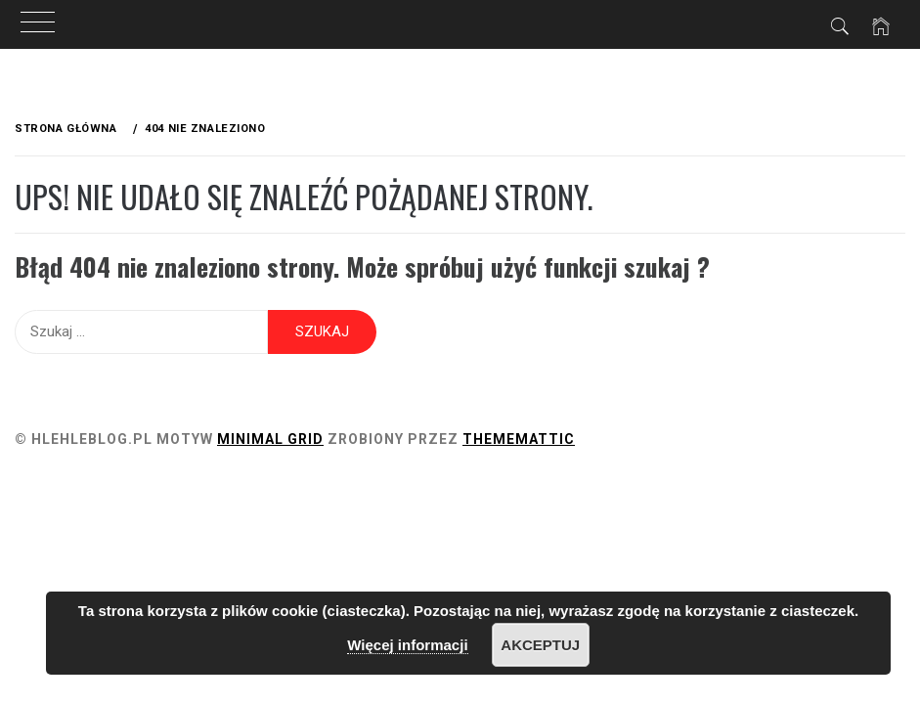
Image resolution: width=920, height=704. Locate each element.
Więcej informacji (407, 645)
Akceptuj (540, 645)
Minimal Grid (270, 439)
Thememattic (518, 439)
